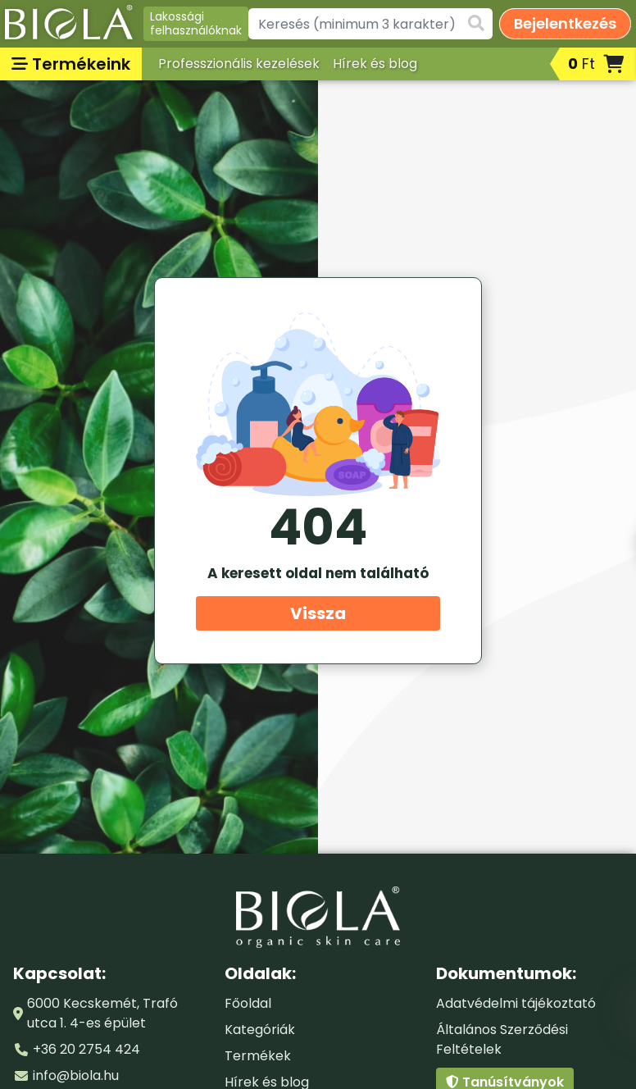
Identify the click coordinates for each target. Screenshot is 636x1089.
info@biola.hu (76, 1075)
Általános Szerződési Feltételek (502, 1039)
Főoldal (248, 1003)
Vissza (318, 613)
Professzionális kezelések (239, 63)
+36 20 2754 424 (86, 1049)
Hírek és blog (375, 63)
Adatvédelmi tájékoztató (516, 1003)
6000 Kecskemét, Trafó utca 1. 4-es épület (102, 1013)
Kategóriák (260, 1029)
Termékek (258, 1055)
